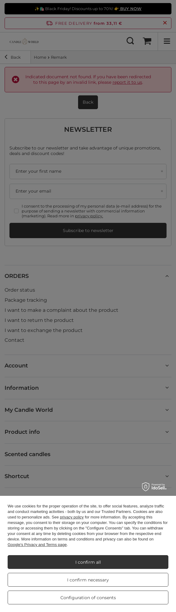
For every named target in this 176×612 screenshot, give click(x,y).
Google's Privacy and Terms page (37, 544)
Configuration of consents (88, 597)
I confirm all (88, 562)
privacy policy (72, 517)
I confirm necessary (88, 580)
